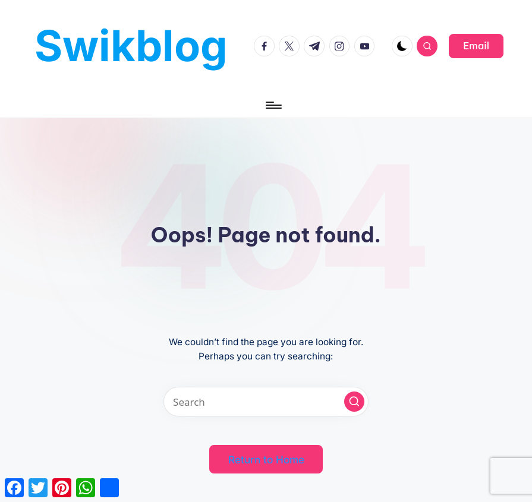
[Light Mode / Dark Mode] (402, 46)
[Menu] (273, 105)
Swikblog (131, 45)
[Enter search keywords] (266, 401)
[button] (476, 46)
